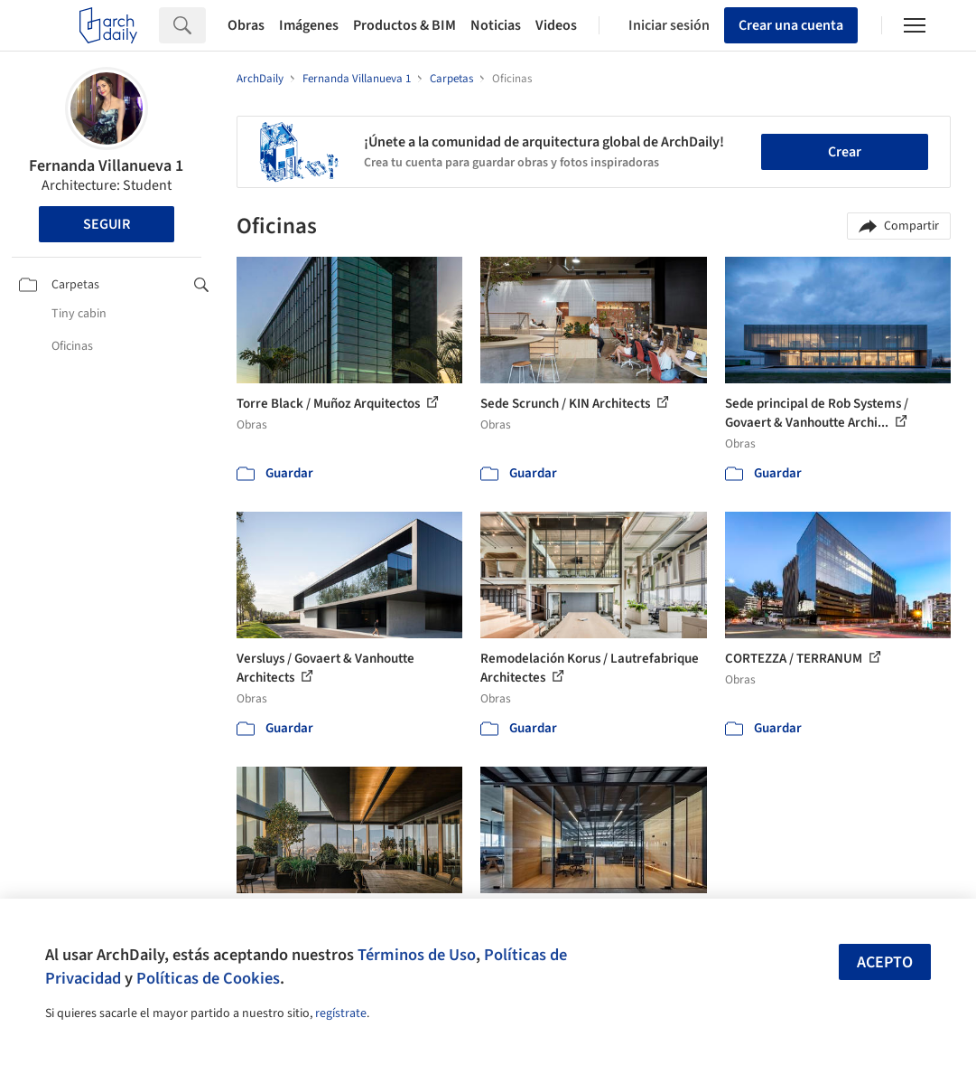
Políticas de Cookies (208, 978)
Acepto (885, 962)
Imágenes (309, 25)
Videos (556, 25)
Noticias (495, 25)
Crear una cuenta (791, 25)
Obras (246, 25)
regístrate (341, 1013)
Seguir (106, 224)
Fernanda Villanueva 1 (106, 166)
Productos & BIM (404, 25)
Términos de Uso (417, 954)
